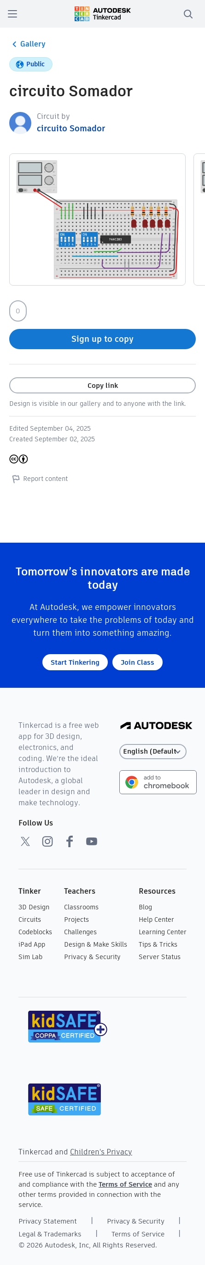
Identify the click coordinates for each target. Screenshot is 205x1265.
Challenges (80, 932)
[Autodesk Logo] (156, 726)
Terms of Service (125, 1184)
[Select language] (153, 751)
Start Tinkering (75, 662)
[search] (188, 14)
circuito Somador (71, 128)
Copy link (103, 385)
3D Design (33, 907)
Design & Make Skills (95, 944)
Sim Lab (30, 956)
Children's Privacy (101, 1152)
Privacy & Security (92, 956)
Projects (76, 919)
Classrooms (81, 907)
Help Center (156, 919)
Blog (145, 907)
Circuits (29, 919)
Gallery (27, 44)
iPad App (31, 944)
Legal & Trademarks (50, 1234)
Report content (38, 479)
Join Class (137, 662)
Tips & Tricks (158, 944)
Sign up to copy (102, 339)
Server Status (160, 956)
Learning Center (163, 932)
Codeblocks (35, 932)
